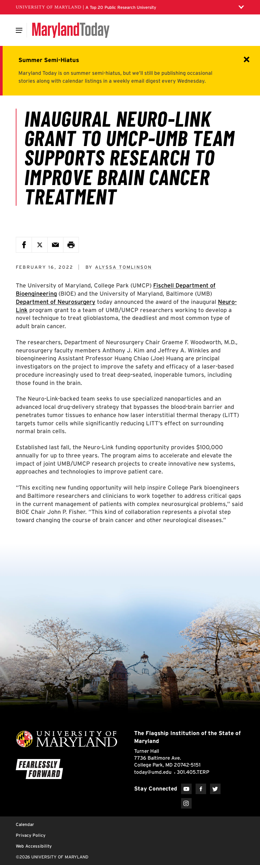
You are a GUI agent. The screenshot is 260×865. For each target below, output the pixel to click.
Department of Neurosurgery (55, 301)
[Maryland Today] (70, 30)
